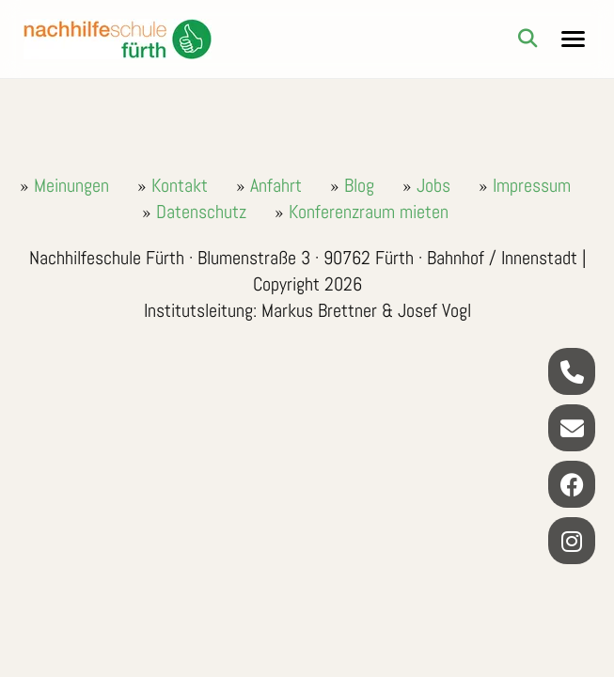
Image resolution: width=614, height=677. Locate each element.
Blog (359, 185)
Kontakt (179, 185)
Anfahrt (276, 185)
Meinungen (71, 185)
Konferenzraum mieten (369, 211)
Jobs (433, 185)
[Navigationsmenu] (573, 39)
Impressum (532, 185)
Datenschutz (201, 211)
